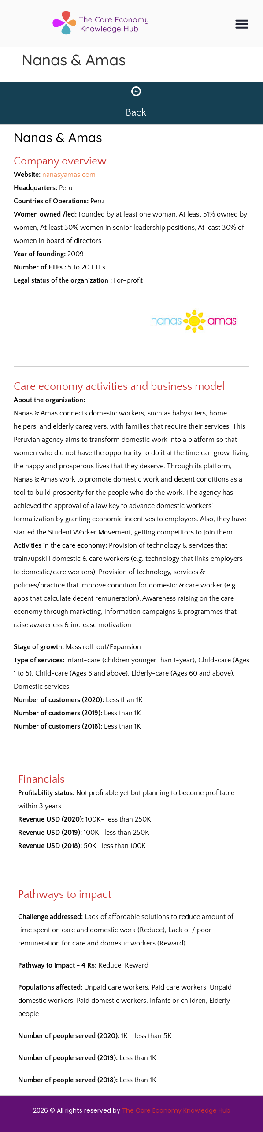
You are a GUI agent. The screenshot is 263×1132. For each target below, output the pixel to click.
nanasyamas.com (69, 175)
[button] (241, 23)
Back (136, 112)
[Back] (136, 91)
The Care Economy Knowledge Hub (176, 1110)
